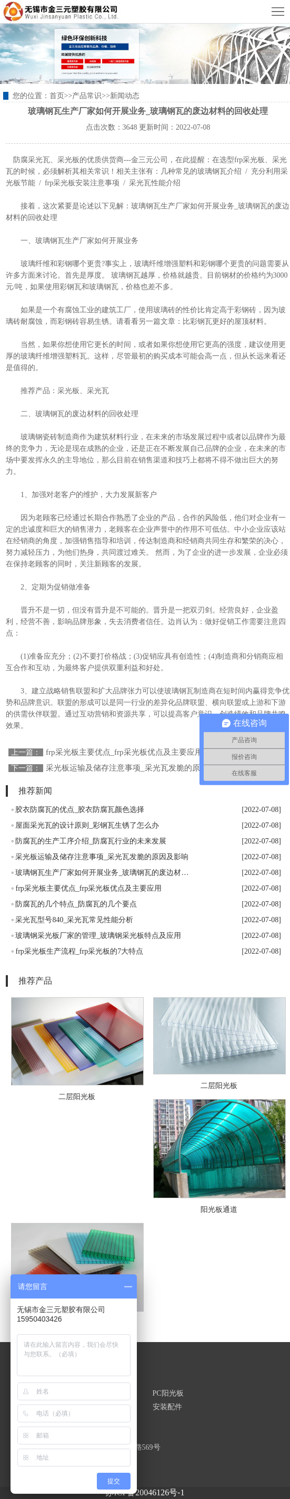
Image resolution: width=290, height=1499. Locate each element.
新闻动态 (124, 96)
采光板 (68, 391)
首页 (56, 96)
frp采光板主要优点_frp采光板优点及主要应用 (124, 752)
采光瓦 (98, 391)
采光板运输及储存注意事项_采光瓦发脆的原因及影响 (139, 768)
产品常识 (87, 96)
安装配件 (167, 1407)
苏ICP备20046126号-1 (144, 1492)
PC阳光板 (168, 1393)
